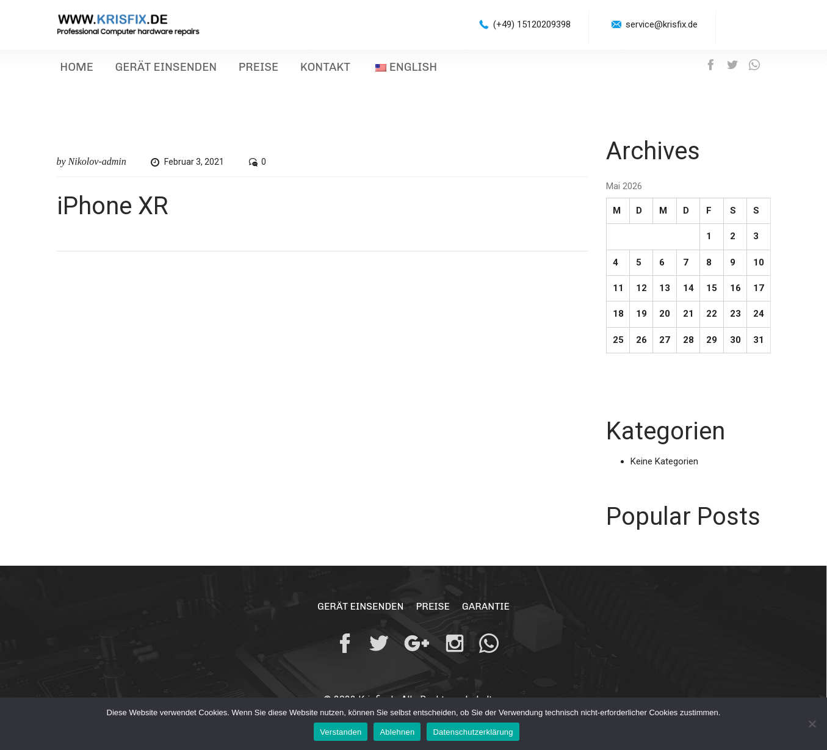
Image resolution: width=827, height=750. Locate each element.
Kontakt (294, 69)
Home (73, 69)
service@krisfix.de (662, 24)
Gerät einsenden (152, 69)
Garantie (487, 610)
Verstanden (340, 732)
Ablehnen (397, 732)
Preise (236, 69)
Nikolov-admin (97, 165)
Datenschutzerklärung (473, 732)
